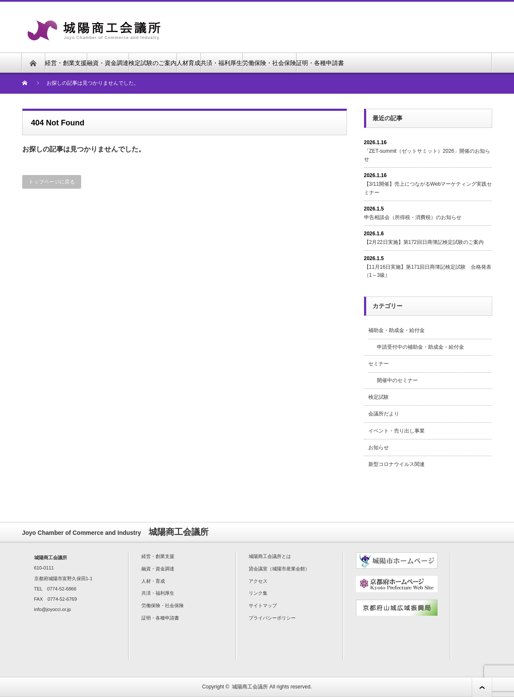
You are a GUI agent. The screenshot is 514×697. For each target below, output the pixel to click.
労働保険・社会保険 (269, 62)
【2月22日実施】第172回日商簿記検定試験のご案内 (424, 242)
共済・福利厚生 (221, 62)
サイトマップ (263, 605)
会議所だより (383, 414)
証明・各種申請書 (320, 62)
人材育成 (188, 62)
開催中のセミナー (397, 380)
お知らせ (378, 448)
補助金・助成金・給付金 (396, 330)
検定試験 (378, 397)
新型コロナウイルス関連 (396, 464)
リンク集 (258, 593)
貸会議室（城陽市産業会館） (279, 568)
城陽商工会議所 (250, 687)
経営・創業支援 (66, 62)
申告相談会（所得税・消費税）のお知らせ (412, 217)
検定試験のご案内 (152, 62)
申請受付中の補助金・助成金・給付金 (420, 347)
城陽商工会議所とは (270, 556)
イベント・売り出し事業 (396, 431)
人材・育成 (153, 581)
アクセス (258, 581)
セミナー (378, 364)
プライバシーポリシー (272, 617)
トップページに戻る (52, 182)
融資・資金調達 (108, 62)
